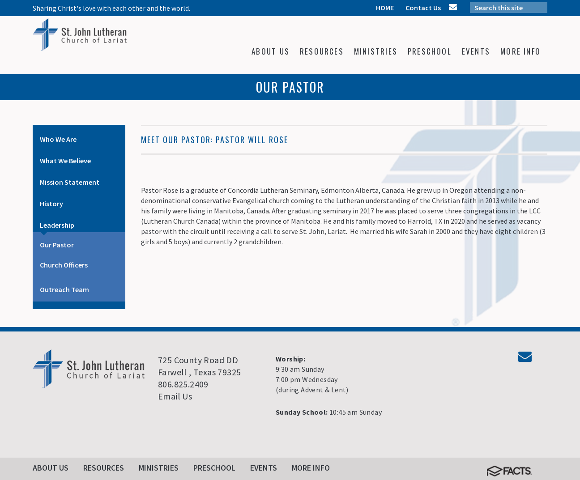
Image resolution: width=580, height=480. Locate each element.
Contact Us (423, 7)
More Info (311, 468)
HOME (385, 7)
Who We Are (58, 139)
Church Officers (64, 264)
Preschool (214, 468)
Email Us (175, 396)
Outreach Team (64, 289)
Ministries (159, 468)
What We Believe (65, 160)
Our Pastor (57, 244)
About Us (50, 468)
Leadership (57, 225)
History (51, 203)
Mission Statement (69, 182)
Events (263, 468)
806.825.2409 (183, 384)
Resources (103, 468)
